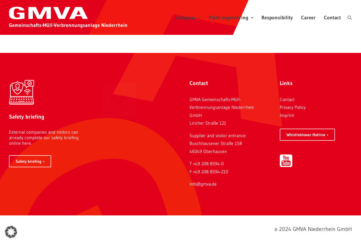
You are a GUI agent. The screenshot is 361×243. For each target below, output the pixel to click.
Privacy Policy (293, 107)
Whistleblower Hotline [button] (306, 134)
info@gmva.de (203, 184)
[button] (349, 17)
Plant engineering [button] (231, 18)
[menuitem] (187, 17)
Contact (332, 18)
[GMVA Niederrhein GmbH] (68, 17)
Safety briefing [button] (29, 161)
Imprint (287, 115)
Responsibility (277, 18)
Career (308, 18)
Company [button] (187, 18)
